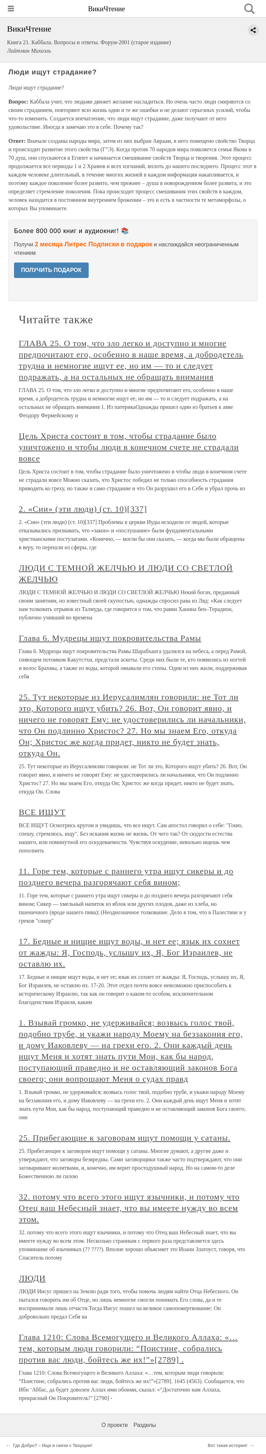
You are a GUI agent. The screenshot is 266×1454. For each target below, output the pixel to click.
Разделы (145, 1425)
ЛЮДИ (32, 1278)
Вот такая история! (227, 1445)
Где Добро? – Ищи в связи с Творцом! (53, 1445)
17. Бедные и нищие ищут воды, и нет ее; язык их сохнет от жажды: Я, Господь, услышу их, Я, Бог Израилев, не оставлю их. (129, 952)
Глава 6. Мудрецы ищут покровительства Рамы (110, 638)
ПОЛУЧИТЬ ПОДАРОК (51, 270)
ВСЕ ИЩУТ (42, 812)
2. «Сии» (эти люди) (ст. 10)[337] (83, 508)
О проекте (115, 1425)
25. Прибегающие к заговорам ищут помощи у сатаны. (125, 1137)
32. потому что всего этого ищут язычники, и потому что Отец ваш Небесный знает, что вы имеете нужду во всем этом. (129, 1208)
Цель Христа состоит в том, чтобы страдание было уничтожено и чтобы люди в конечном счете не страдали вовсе (129, 447)
